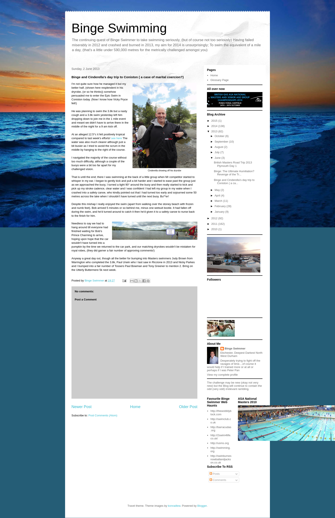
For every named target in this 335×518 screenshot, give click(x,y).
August (219, 147)
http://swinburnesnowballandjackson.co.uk (220, 459)
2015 (214, 120)
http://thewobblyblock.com (220, 412)
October (220, 136)
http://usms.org (219, 443)
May (218, 190)
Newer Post (81, 407)
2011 (214, 223)
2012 (214, 218)
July (217, 152)
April (218, 195)
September (222, 141)
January (220, 211)
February (221, 206)
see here (116, 138)
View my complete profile (222, 374)
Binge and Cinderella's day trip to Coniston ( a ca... (234, 181)
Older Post (188, 407)
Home (135, 407)
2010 (214, 229)
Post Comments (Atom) (103, 415)
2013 (214, 131)
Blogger (202, 505)
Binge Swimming (119, 28)
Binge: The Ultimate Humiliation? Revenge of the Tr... (234, 173)
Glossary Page (219, 80)
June (218, 157)
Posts (215, 473)
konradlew (174, 505)
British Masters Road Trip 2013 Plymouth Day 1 (233, 164)
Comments (218, 480)
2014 (214, 126)
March (219, 200)
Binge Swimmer (235, 348)
